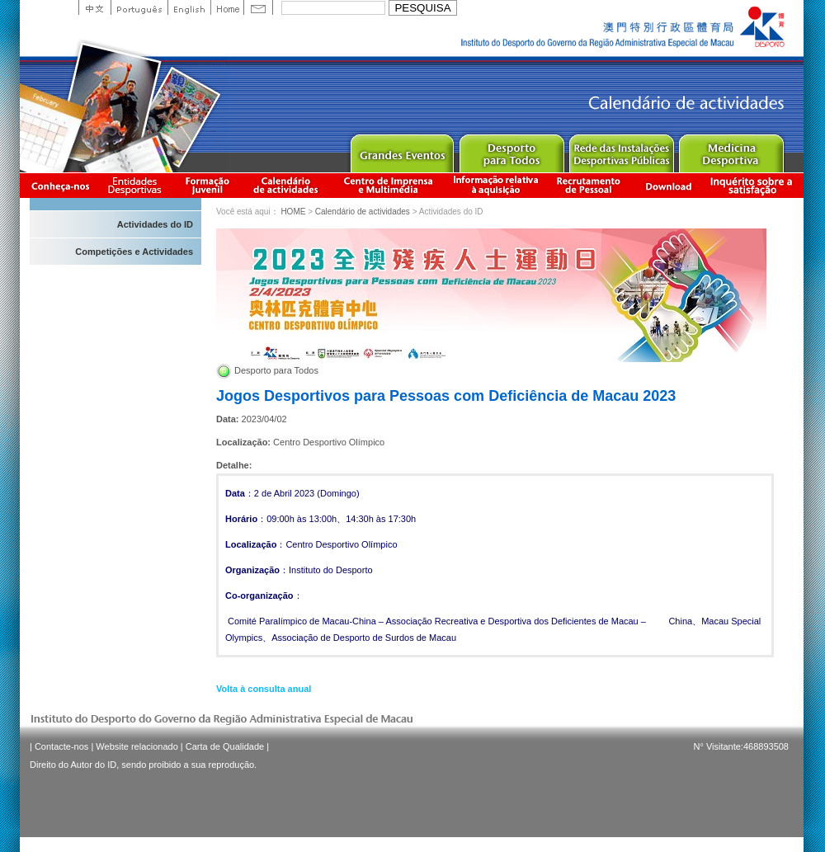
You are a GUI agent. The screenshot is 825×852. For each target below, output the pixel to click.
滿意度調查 (754, 185)
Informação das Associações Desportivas (137, 185)
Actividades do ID (155, 224)
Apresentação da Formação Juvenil (207, 185)
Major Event (401, 149)
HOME (292, 211)
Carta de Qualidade (225, 746)
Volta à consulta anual (263, 689)
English (188, 7)
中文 (94, 7)
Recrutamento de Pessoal (589, 185)
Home (226, 7)
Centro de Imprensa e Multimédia (389, 185)
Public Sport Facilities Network (621, 149)
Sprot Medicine (730, 149)
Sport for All (511, 149)
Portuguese (139, 7)
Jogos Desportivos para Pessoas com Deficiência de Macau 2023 (446, 396)
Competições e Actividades (134, 252)
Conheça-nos (60, 185)
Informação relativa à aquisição (495, 185)
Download (668, 185)
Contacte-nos (61, 746)
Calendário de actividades (286, 185)
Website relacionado (136, 746)
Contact (258, 7)
